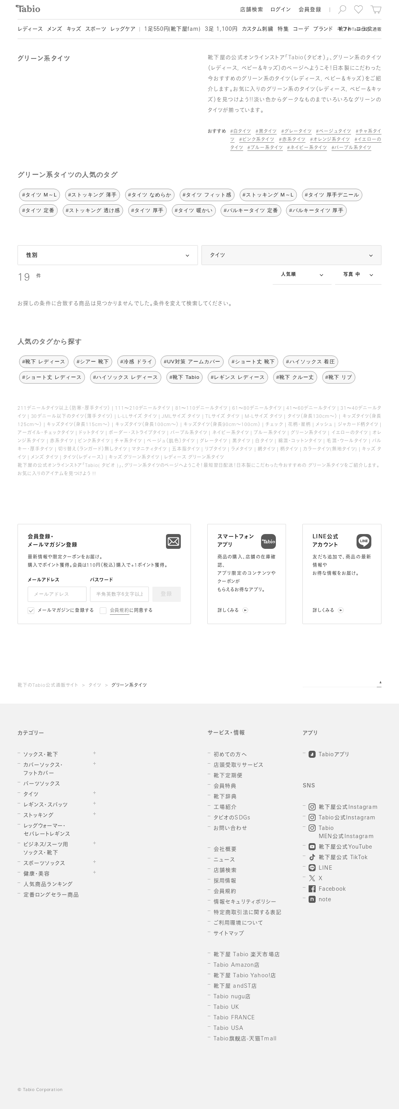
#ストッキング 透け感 (93, 210)
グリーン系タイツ (129, 685)
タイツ (94, 685)
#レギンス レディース (238, 377)
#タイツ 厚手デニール (332, 195)
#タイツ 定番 (38, 210)
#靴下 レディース (43, 361)
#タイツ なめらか (149, 195)
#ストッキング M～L (268, 195)
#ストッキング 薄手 (92, 195)
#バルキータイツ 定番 (251, 210)
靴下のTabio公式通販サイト (48, 685)
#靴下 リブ (338, 377)
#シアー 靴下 (93, 361)
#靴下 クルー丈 (295, 377)
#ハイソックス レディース (125, 377)
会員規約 (120, 610)
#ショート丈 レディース (52, 377)
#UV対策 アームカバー (192, 361)
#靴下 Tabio (184, 377)
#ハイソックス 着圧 (310, 361)
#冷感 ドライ (136, 361)
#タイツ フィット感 (207, 195)
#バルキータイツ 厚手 (316, 210)
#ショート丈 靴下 (253, 361)
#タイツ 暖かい (194, 210)
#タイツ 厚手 (147, 210)
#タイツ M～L (39, 195)
